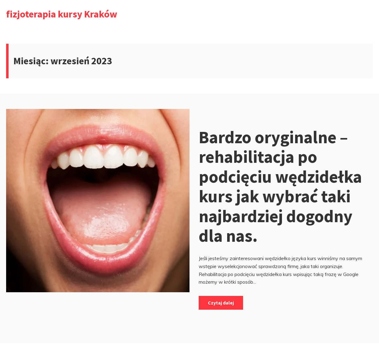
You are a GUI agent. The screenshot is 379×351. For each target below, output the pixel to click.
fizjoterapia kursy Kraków (61, 14)
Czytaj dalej (221, 303)
